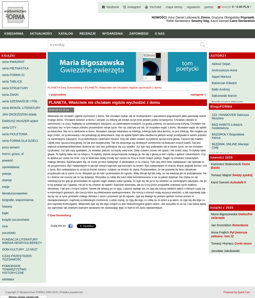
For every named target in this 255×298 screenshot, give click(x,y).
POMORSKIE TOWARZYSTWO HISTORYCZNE (14, 269)
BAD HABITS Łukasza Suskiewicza (227, 126)
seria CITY (9, 127)
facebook (112, 7)
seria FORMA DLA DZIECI (20, 140)
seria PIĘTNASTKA (15, 68)
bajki (5, 213)
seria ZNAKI (10, 94)
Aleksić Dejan (221, 64)
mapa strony (174, 7)
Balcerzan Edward (224, 83)
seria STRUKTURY (15, 88)
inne (5, 226)
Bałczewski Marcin (224, 95)
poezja (6, 173)
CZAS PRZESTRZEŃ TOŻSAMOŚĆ (16, 257)
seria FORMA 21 (13, 75)
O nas (160, 33)
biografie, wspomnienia (17, 200)
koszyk (226, 6)
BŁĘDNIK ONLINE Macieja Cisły (230, 145)
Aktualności (41, 33)
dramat (7, 180)
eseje (5, 186)
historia (7, 206)
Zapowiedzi (138, 33)
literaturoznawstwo (14, 193)
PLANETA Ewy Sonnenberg (65, 87)
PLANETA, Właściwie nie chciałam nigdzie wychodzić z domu (123, 87)
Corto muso (243, 243)
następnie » (198, 94)
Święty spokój (242, 175)
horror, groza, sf (13, 154)
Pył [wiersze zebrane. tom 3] (229, 234)
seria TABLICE (12, 81)
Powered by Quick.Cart (237, 292)
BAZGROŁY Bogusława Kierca (228, 136)
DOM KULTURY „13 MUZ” (20, 249)
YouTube (155, 7)
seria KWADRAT (13, 61)
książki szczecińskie (15, 219)
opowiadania (10, 167)
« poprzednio (57, 94)
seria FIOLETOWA (14, 134)
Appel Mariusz (221, 76)
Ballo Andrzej (221, 89)
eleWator (8, 279)
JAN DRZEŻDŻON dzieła (19, 114)
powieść (7, 160)
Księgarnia (13, 33)
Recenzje (87, 33)
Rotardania (240, 225)
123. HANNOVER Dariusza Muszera (230, 116)
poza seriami (11, 147)
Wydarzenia (112, 33)
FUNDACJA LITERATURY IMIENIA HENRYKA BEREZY (22, 241)
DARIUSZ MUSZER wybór (20, 121)
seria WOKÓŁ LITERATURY (21, 108)
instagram (134, 7)
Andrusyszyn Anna (224, 70)
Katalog (65, 33)
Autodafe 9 (238, 182)
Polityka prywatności (71, 292)
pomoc (209, 7)
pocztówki (9, 233)
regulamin (193, 7)
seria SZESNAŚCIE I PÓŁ (20, 101)
